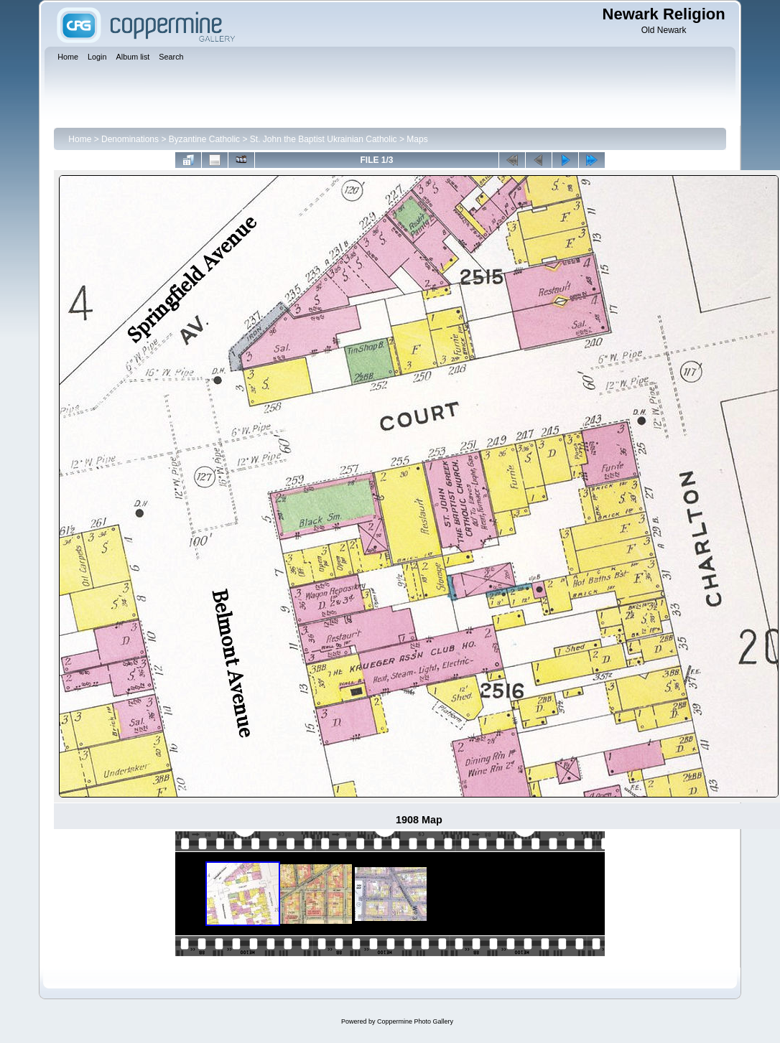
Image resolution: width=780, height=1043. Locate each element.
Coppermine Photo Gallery (415, 1021)
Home (79, 139)
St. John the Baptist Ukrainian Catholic (323, 139)
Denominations (130, 139)
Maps (417, 139)
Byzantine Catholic (204, 139)
